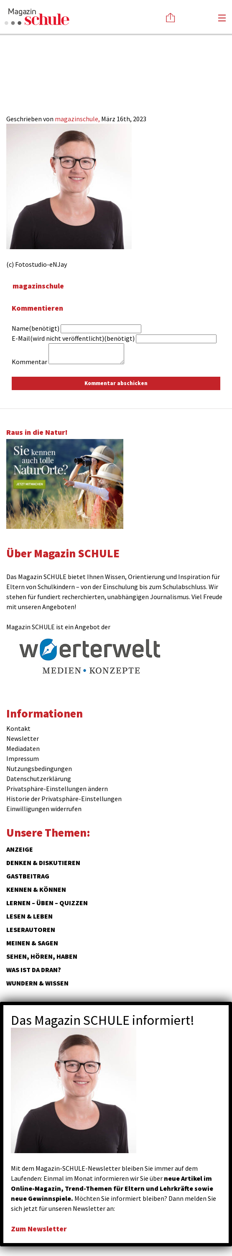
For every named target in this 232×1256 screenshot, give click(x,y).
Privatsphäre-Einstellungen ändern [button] (57, 788)
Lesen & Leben (29, 916)
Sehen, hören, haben (41, 956)
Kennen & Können (36, 889)
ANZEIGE (19, 849)
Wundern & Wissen (37, 983)
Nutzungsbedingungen (39, 768)
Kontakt (18, 728)
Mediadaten (23, 748)
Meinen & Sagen (32, 943)
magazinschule (38, 286)
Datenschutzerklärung (38, 778)
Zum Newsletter (39, 1228)
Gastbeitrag (27, 876)
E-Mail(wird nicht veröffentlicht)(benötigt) (73, 338)
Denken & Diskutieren (43, 862)
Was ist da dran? (33, 969)
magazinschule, (78, 119)
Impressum (22, 758)
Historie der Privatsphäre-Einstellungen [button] (64, 798)
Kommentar (29, 361)
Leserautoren (30, 929)
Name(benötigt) (35, 328)
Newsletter (22, 738)
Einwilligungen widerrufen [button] (44, 808)
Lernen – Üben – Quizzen (47, 903)
